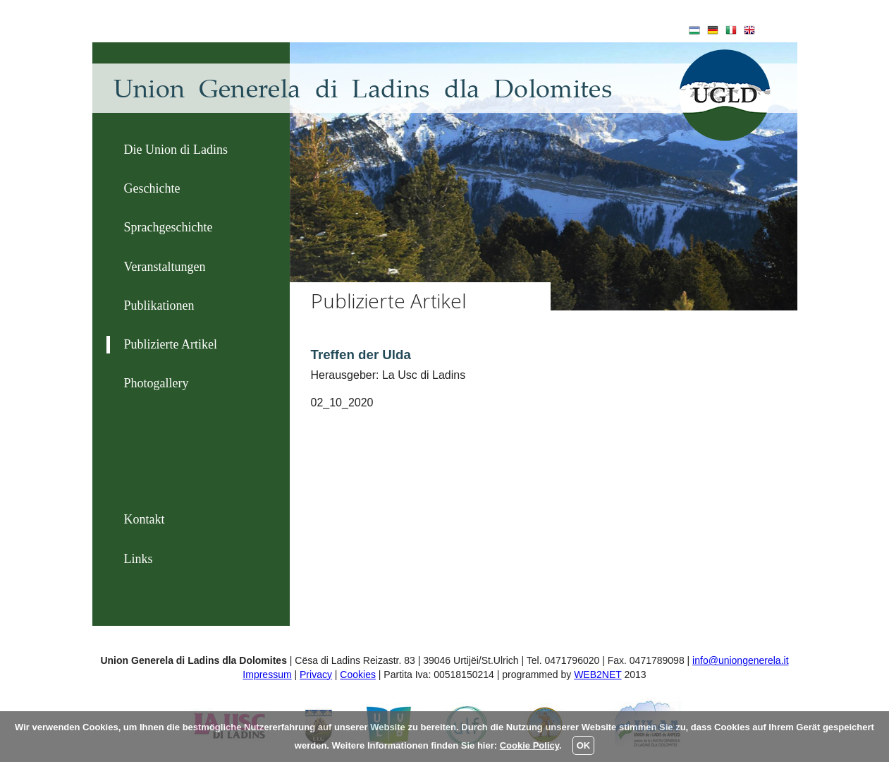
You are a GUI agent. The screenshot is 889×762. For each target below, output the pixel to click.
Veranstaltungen (165, 267)
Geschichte (152, 188)
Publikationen (159, 305)
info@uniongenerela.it (740, 660)
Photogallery (156, 383)
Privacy (316, 674)
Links (138, 559)
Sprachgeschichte (168, 227)
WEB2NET (597, 674)
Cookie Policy (529, 745)
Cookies (358, 674)
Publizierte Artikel (170, 344)
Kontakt (144, 519)
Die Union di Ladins (176, 150)
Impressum (267, 674)
